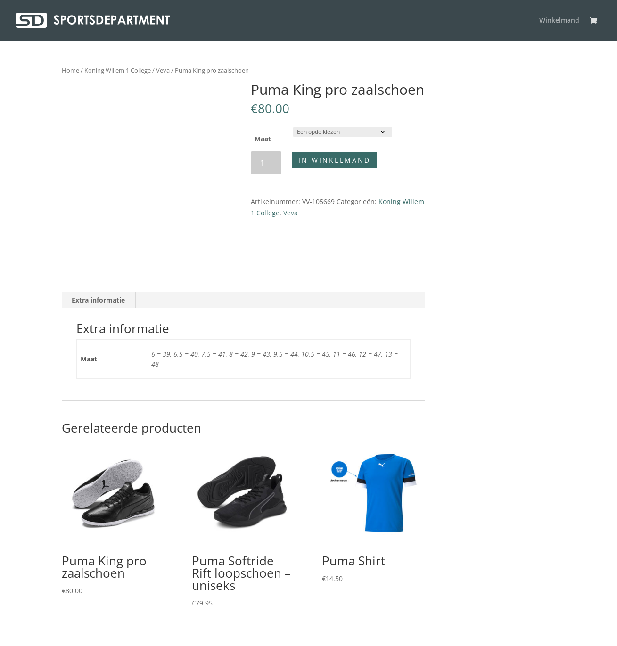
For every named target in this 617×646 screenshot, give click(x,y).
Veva (163, 70)
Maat (263, 138)
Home (70, 70)
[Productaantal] (266, 162)
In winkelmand (334, 159)
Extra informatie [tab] (98, 299)
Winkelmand (559, 21)
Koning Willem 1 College (117, 70)
